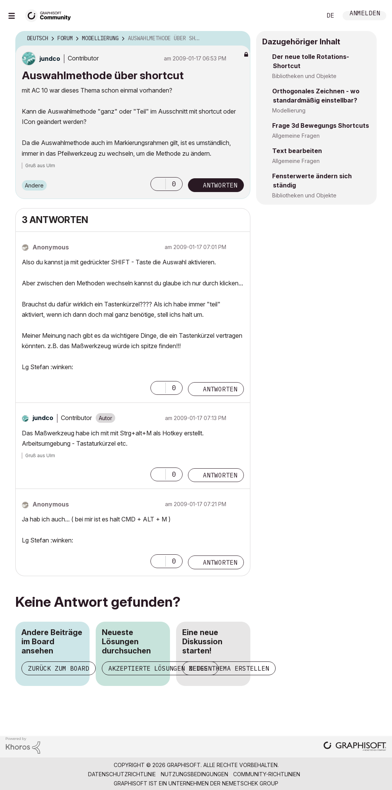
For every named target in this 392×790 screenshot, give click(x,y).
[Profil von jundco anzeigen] (49, 58)
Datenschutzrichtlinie (122, 774)
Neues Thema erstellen (229, 668)
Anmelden (365, 14)
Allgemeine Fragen (296, 135)
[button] (158, 184)
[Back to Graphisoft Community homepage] (50, 14)
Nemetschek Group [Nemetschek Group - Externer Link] (250, 783)
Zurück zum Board (58, 668)
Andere (34, 185)
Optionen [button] (240, 38)
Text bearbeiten (297, 151)
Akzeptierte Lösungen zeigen (160, 668)
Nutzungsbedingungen (194, 774)
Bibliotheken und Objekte (304, 76)
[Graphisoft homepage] (354, 746)
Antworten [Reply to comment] (220, 389)
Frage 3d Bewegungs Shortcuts (320, 125)
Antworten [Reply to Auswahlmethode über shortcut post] (220, 185)
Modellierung (288, 110)
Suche (307, 15)
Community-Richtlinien (266, 774)
